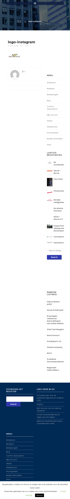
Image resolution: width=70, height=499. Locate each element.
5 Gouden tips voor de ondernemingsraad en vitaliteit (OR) (50, 397)
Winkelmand (52, 127)
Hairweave (59, 243)
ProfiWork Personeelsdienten (55, 360)
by (28, 46)
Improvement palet (53, 303)
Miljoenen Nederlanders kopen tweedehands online (50, 422)
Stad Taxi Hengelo (55, 329)
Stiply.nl (40, 404)
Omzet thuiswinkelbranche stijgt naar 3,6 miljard (48, 415)
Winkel (49, 121)
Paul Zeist (58, 179)
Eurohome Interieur (58, 209)
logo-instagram (21, 42)
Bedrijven (51, 88)
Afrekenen (51, 82)
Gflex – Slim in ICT (58, 218)
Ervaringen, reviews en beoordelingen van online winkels (55, 320)
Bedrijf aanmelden (55, 139)
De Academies (59, 163)
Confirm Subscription (52, 107)
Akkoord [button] (39, 495)
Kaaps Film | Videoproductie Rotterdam (61, 228)
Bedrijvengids (52, 94)
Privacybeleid (52, 133)
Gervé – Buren (57, 172)
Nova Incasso (53, 335)
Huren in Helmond (55, 310)
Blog (49, 100)
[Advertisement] (58, 57)
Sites (49, 144)
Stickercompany (54, 347)
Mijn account (52, 115)
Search (54, 257)
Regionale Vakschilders (53, 368)
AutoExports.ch (54, 341)
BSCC (49, 353)
